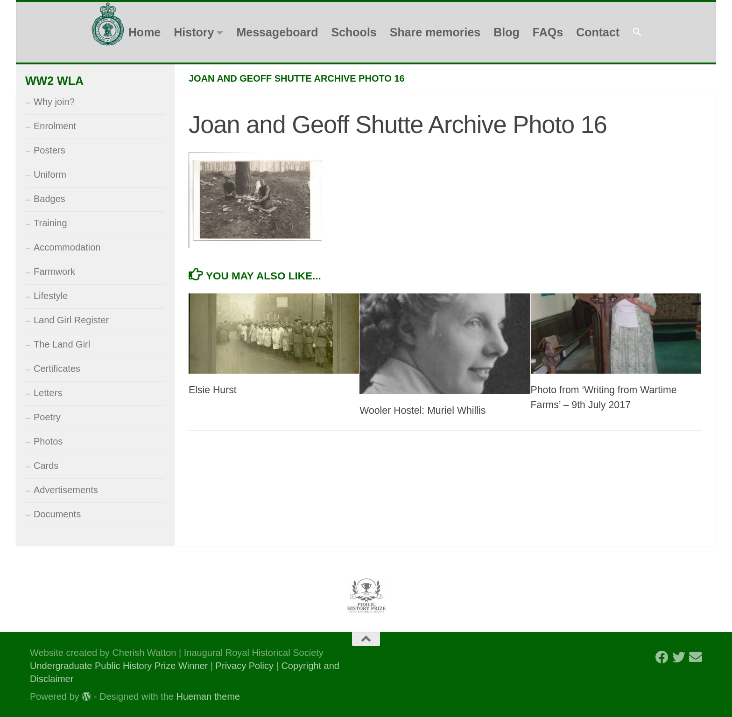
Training (50, 223)
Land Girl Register (71, 320)
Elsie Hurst (213, 390)
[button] (637, 32)
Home (144, 32)
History (194, 32)
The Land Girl (62, 344)
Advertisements (66, 490)
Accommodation (67, 247)
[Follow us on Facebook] (662, 657)
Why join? (54, 102)
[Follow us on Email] (695, 657)
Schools (353, 32)
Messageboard (277, 32)
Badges (49, 199)
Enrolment (55, 126)
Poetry (47, 417)
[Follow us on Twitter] (678, 657)
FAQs (548, 32)
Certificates (57, 368)
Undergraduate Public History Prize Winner (120, 666)
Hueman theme (208, 696)
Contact (597, 32)
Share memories (435, 32)
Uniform (50, 174)
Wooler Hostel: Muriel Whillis (422, 410)
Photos (48, 441)
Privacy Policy (245, 666)
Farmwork (54, 271)
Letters (48, 393)
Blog (506, 32)
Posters (49, 150)
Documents (57, 514)
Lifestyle (51, 296)
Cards (46, 465)
